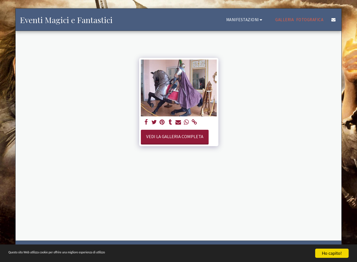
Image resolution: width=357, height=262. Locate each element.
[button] (245, 19)
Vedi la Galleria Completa (174, 136)
